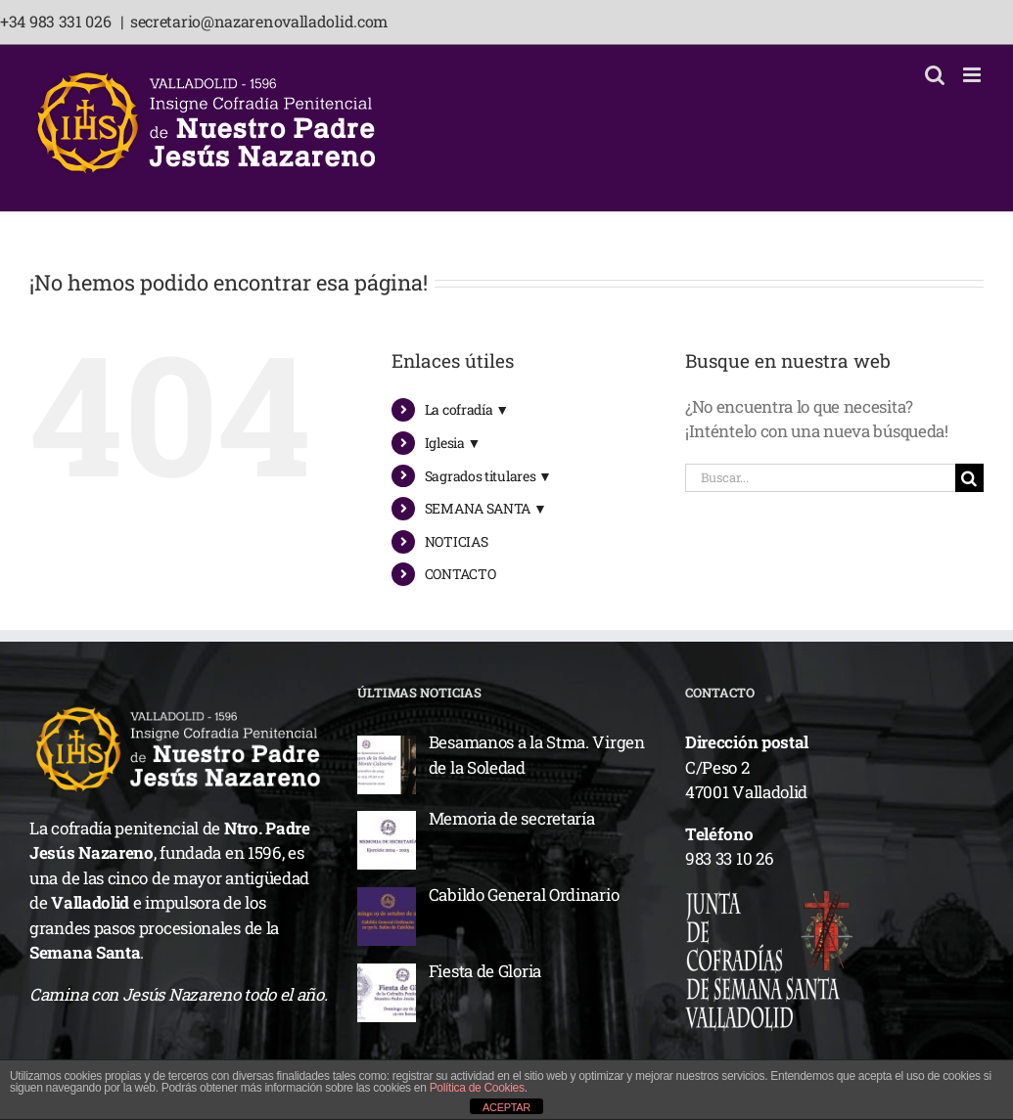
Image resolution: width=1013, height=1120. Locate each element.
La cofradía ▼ (467, 409)
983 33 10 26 (729, 858)
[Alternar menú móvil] (973, 75)
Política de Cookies (477, 1088)
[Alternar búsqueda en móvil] (934, 75)
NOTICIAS (456, 541)
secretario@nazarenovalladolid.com (259, 21)
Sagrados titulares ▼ (488, 476)
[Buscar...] (820, 478)
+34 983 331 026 (57, 21)
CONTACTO (460, 573)
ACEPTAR (506, 1107)
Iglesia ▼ (453, 442)
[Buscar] (969, 478)
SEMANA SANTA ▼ (486, 508)
